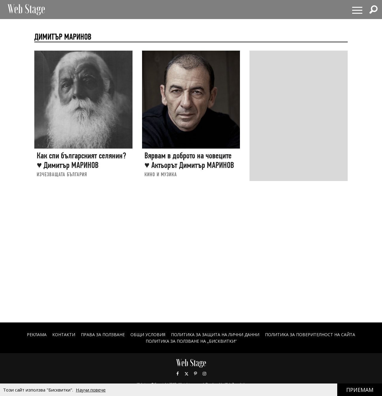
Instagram (204, 373)
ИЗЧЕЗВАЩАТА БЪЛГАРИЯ (62, 174)
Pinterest (195, 373)
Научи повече (91, 390)
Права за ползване (103, 334)
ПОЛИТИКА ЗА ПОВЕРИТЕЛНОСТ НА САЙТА (310, 334)
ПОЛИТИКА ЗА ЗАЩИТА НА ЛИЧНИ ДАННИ (215, 334)
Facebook (177, 373)
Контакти (63, 334)
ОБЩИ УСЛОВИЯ (147, 334)
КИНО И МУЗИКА (160, 174)
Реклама (37, 334)
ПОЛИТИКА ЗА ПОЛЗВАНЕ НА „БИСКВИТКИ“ (191, 341)
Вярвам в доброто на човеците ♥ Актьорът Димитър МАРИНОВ (189, 160)
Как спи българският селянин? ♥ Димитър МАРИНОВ (81, 160)
